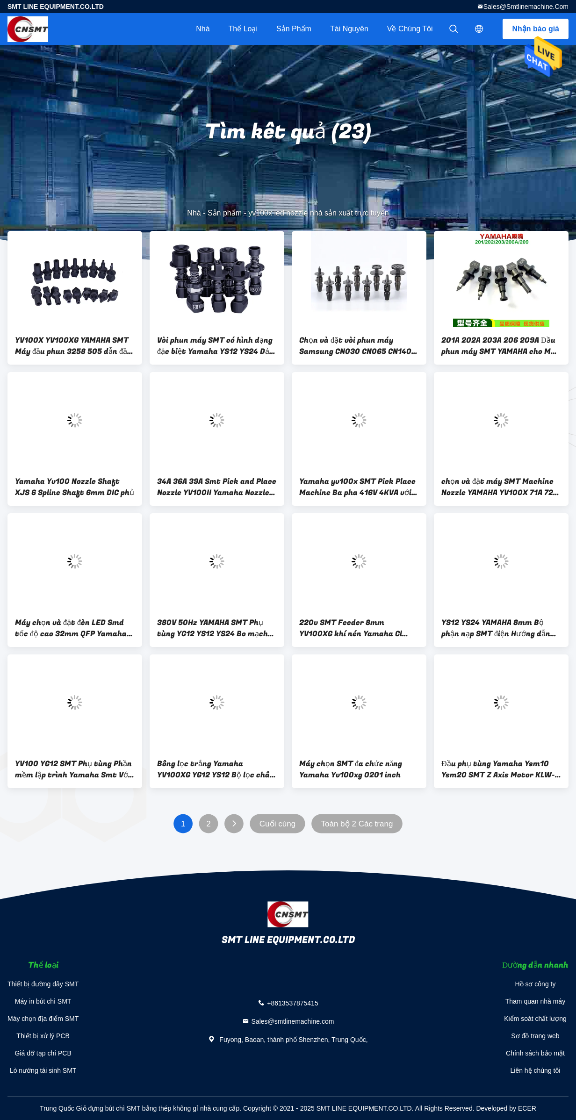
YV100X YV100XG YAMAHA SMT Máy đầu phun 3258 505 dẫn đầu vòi (73, 346)
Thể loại (243, 29)
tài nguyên (349, 29)
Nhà (202, 29)
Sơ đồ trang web (535, 1036)
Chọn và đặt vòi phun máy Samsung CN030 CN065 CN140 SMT (355, 346)
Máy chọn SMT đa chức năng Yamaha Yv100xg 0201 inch (350, 769)
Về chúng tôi (410, 29)
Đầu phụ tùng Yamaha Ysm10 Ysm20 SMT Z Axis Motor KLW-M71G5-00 (498, 769)
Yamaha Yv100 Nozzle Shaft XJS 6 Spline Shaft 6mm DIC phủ (74, 487)
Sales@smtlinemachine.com (526, 6)
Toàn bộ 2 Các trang (357, 823)
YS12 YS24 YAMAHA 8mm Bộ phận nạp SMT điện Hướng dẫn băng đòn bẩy (495, 628)
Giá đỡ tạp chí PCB (42, 1053)
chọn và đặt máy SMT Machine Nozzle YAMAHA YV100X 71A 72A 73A (499, 487)
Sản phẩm (293, 29)
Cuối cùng (277, 823)
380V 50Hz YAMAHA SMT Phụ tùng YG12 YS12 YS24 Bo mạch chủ (212, 628)
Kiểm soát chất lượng (535, 1018)
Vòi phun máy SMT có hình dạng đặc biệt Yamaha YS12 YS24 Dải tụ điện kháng (215, 346)
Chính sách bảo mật (535, 1053)
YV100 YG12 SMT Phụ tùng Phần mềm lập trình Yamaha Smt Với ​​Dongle (73, 769)
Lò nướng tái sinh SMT (43, 1070)
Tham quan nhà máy (535, 1001)
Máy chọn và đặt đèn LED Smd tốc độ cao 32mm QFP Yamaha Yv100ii (71, 628)
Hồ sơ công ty (535, 984)
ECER (527, 1108)
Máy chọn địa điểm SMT (43, 1018)
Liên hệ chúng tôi (536, 1070)
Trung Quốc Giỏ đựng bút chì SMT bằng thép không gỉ (119, 1108)
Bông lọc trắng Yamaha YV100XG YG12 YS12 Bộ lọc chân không (215, 769)
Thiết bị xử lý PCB (43, 1036)
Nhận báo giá (535, 29)
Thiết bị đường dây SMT (43, 984)
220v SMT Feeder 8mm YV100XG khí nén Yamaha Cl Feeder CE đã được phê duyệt (352, 628)
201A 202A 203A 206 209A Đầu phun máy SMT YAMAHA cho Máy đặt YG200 (500, 346)
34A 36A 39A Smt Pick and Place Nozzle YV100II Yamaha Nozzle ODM (216, 487)
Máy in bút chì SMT (43, 1001)
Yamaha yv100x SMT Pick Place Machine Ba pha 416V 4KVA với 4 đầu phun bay (358, 487)
